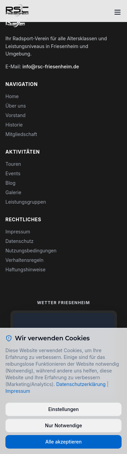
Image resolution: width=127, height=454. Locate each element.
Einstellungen (63, 409)
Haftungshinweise (25, 269)
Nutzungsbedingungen (31, 250)
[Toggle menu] (117, 12)
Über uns (15, 106)
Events (12, 173)
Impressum (17, 231)
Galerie (13, 192)
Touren (13, 164)
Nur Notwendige (63, 425)
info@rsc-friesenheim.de (50, 66)
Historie (14, 125)
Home (12, 96)
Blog (10, 183)
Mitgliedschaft (21, 134)
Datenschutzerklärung (81, 384)
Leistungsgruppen (25, 202)
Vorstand (15, 115)
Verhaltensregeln (24, 260)
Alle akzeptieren (63, 442)
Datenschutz (19, 241)
